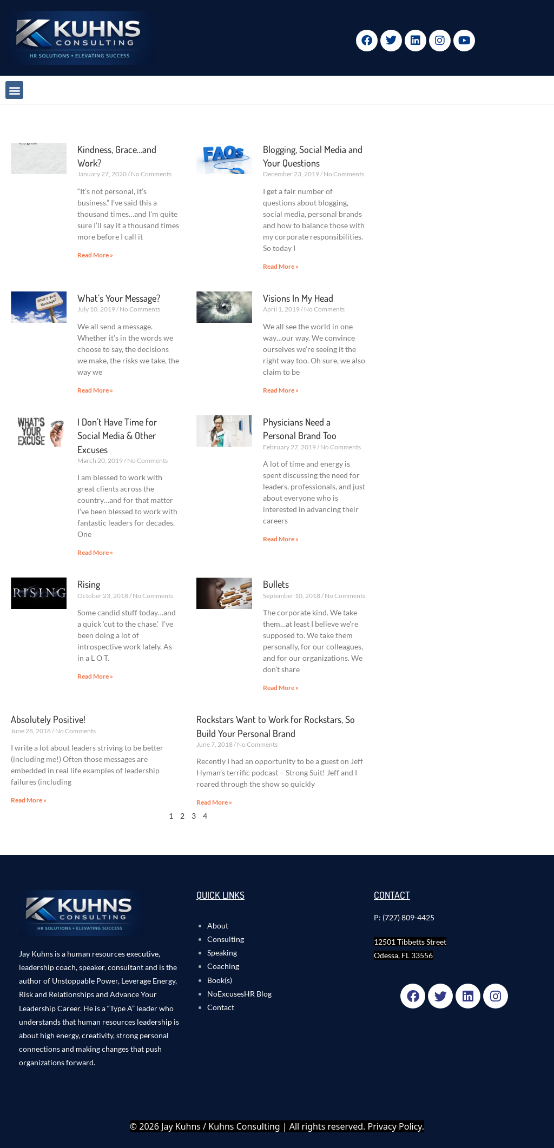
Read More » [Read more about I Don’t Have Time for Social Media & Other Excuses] (95, 552)
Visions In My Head (298, 298)
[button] (14, 90)
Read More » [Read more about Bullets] (281, 688)
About (217, 925)
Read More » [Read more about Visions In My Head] (281, 390)
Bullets (276, 584)
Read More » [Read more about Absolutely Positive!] (29, 800)
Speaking (222, 952)
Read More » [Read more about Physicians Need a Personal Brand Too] (281, 539)
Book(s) (219, 980)
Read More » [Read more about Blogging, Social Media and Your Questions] (281, 266)
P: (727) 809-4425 (404, 917)
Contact (220, 1007)
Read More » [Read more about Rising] (95, 676)
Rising (88, 584)
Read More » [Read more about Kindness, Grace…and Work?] (95, 255)
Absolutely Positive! (48, 719)
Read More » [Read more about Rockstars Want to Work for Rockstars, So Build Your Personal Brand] (214, 802)
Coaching (223, 966)
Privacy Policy (395, 1126)
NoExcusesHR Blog (239, 993)
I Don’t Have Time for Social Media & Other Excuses (117, 435)
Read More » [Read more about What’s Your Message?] (95, 390)
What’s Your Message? (118, 298)
